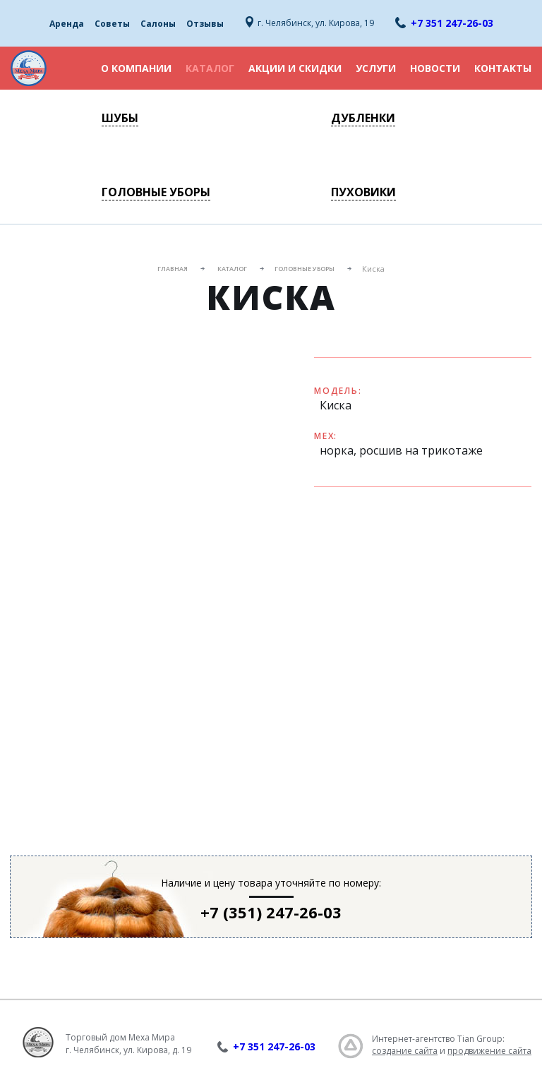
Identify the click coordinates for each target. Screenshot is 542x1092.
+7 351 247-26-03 (452, 23)
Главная (172, 268)
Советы (112, 24)
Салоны (158, 24)
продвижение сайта (489, 1051)
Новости (435, 68)
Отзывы (205, 24)
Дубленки (363, 118)
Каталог (210, 68)
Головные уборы (156, 192)
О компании (136, 68)
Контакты (502, 68)
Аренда (66, 24)
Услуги (376, 68)
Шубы (120, 118)
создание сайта (405, 1051)
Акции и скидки (295, 68)
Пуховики (363, 192)
